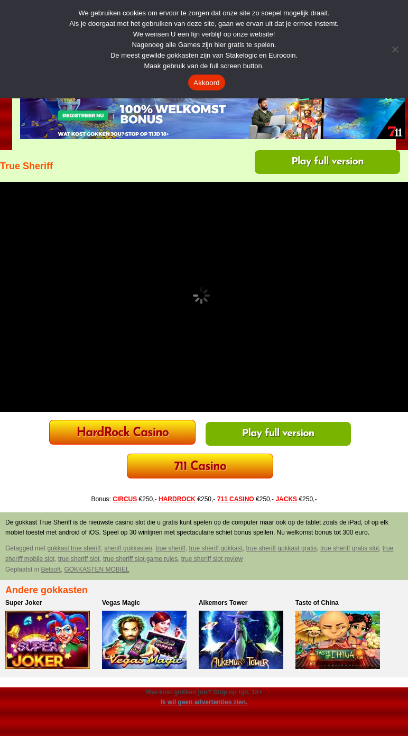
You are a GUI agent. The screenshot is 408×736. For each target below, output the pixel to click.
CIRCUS (125, 499)
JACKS (286, 499)
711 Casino (200, 467)
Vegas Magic (121, 602)
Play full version (327, 162)
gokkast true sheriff (73, 548)
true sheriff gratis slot (349, 548)
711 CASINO (235, 499)
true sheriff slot (78, 559)
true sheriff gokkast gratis (281, 548)
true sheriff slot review (212, 559)
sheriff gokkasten (128, 548)
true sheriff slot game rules (140, 559)
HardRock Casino (123, 433)
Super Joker (23, 602)
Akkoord (206, 83)
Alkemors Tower (223, 602)
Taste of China (317, 602)
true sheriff (170, 548)
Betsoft (50, 569)
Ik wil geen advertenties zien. (204, 702)
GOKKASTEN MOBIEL (96, 569)
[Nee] (395, 49)
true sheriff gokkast (216, 548)
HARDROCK (177, 499)
